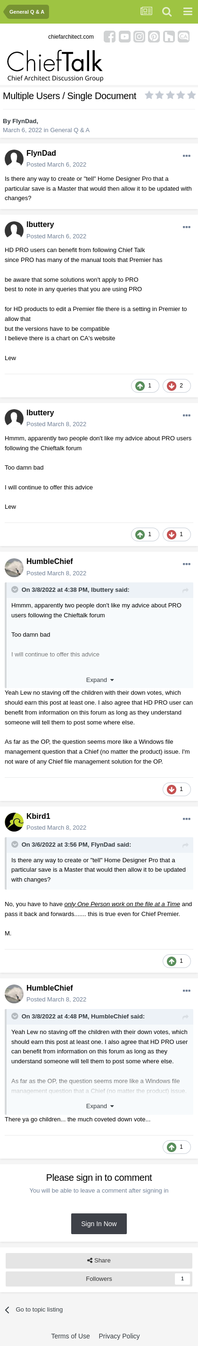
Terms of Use (70, 1336)
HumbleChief (49, 561)
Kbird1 (38, 816)
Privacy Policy (119, 1336)
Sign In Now (98, 1224)
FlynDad (24, 121)
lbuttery (40, 224)
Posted (56, 164)
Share (98, 1260)
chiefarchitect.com (71, 37)
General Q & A (70, 130)
